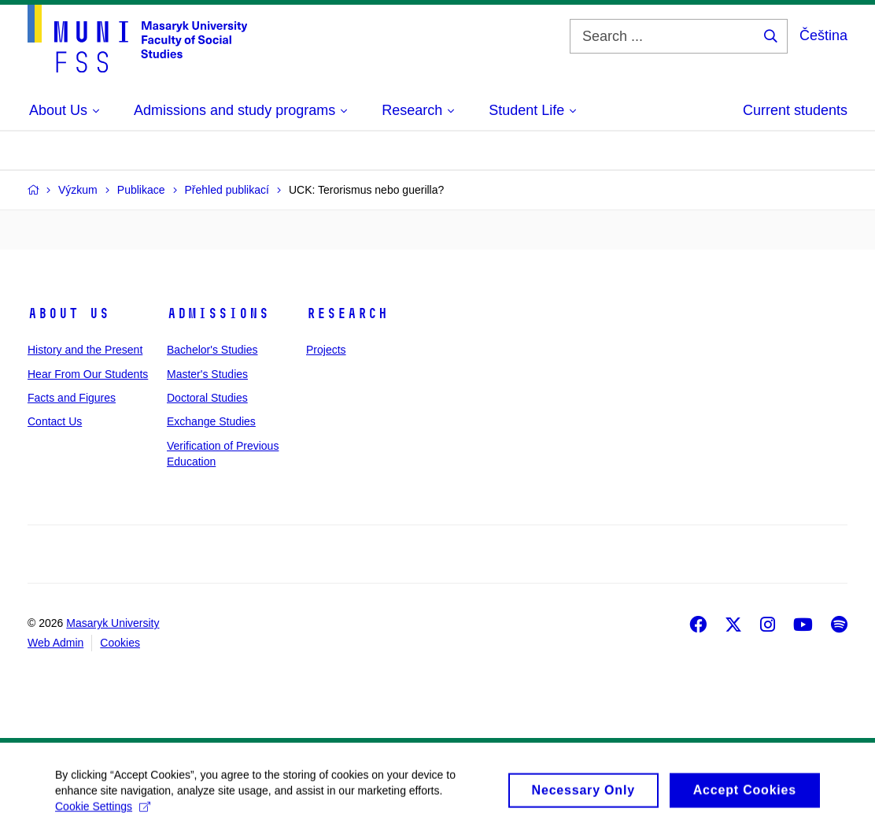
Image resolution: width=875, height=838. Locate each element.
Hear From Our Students (88, 374)
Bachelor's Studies (212, 349)
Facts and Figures (72, 397)
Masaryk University (112, 623)
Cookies (120, 642)
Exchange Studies (211, 421)
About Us (68, 313)
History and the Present (85, 349)
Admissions (218, 313)
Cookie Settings (102, 813)
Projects (326, 349)
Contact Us (55, 421)
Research (347, 313)
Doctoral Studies (207, 397)
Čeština (823, 35)
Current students (795, 110)
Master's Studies (207, 374)
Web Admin (55, 642)
